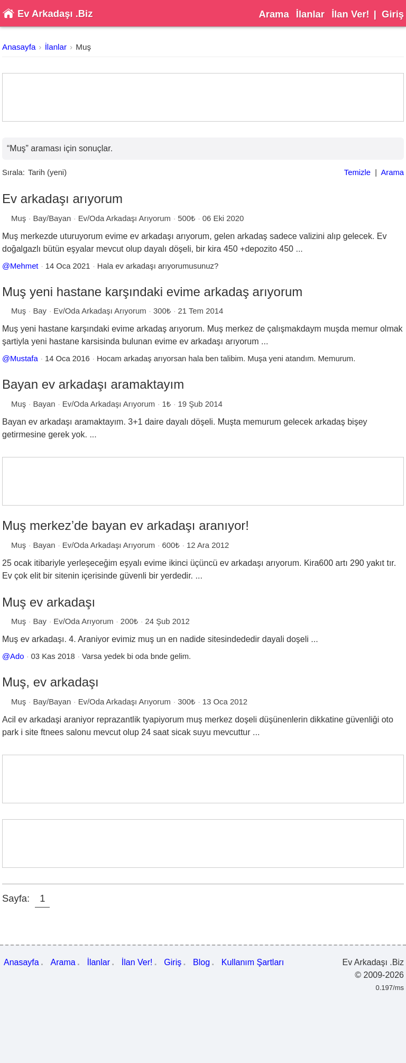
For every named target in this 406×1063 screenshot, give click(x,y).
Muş (83, 46)
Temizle (357, 172)
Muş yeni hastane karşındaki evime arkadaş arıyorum (152, 292)
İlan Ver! (350, 14)
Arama (274, 14)
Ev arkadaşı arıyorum (62, 198)
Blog (201, 962)
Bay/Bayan (52, 218)
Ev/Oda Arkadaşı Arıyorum (124, 218)
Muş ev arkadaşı (48, 602)
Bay (40, 311)
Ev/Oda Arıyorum (83, 621)
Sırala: (13, 172)
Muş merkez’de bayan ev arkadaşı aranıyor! (125, 525)
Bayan (44, 404)
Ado (17, 656)
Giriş (393, 14)
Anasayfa (18, 46)
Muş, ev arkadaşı (50, 682)
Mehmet (24, 266)
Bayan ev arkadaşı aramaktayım (93, 384)
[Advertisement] (203, 97)
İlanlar (310, 14)
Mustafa (24, 358)
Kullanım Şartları (253, 962)
